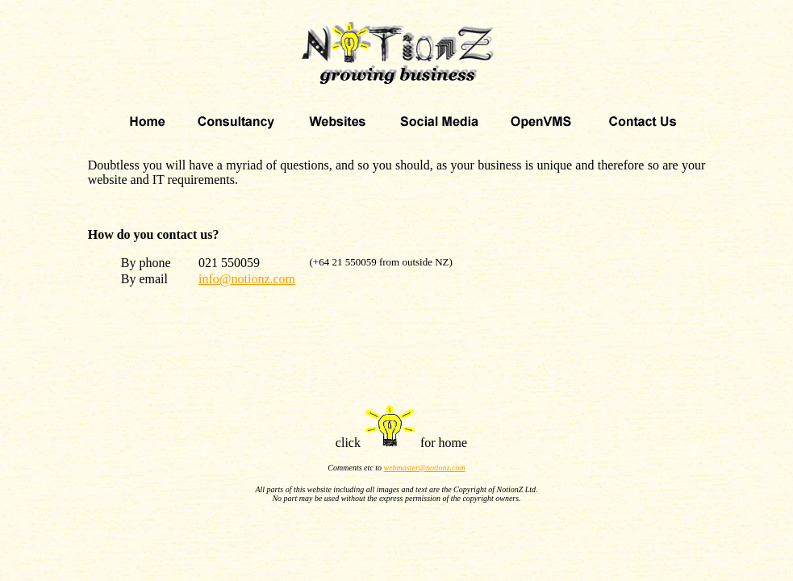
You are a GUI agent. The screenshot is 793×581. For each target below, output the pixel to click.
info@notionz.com (246, 279)
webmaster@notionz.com (424, 467)
